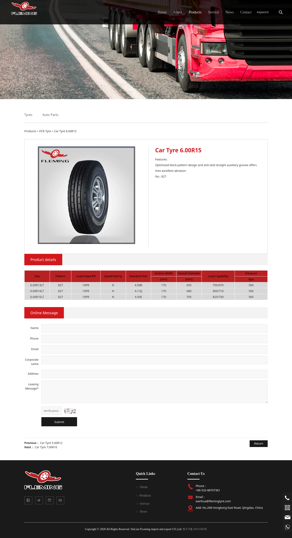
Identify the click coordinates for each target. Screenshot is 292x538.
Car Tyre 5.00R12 (51, 443)
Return (258, 443)
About (177, 12)
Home (162, 12)
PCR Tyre (45, 131)
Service (213, 12)
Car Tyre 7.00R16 (46, 447)
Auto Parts (50, 115)
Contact (246, 12)
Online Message (44, 312)
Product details (43, 259)
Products (195, 12)
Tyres (28, 115)
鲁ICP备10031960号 (195, 529)
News (229, 12)
